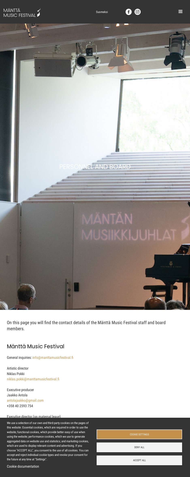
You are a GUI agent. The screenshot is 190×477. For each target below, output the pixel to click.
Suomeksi (102, 12)
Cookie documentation (23, 466)
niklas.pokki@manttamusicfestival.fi (33, 379)
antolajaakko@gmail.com (25, 400)
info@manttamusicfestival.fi (52, 358)
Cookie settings (139, 434)
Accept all (139, 460)
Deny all (139, 447)
